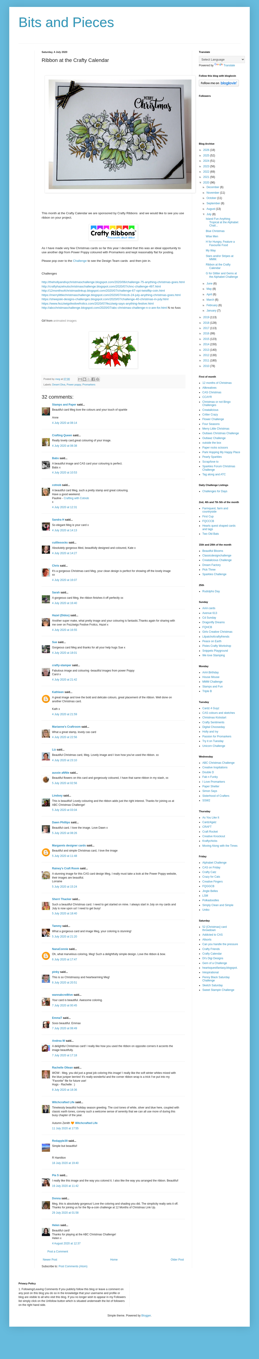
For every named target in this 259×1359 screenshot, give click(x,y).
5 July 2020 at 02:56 (64, 783)
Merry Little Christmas (215, 428)
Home (114, 1259)
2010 (206, 366)
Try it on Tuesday (213, 741)
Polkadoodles (210, 900)
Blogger (146, 1315)
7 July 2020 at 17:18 (64, 1055)
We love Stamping (213, 655)
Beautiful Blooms (212, 551)
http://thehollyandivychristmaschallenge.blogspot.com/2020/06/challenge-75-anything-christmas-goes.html (113, 282)
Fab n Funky (210, 777)
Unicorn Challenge (213, 746)
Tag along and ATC (214, 474)
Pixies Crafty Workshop (216, 645)
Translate (224, 65)
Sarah (56, 592)
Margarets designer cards (69, 845)
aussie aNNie (60, 772)
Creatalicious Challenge (217, 560)
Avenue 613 (209, 613)
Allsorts (206, 939)
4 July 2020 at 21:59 (64, 714)
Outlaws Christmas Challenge (220, 433)
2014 (206, 344)
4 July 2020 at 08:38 (64, 445)
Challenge (80, 261)
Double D (208, 772)
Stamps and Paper (64, 404)
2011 (206, 360)
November (213, 192)
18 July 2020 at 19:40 (65, 1163)
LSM (205, 895)
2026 (206, 150)
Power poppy (74, 384)
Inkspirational (210, 972)
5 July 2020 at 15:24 (64, 886)
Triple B (207, 691)
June (210, 283)
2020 (206, 182)
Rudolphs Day (211, 591)
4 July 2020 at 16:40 (64, 603)
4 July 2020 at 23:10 (64, 760)
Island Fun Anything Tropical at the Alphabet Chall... (222, 222)
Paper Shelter (210, 786)
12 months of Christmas (217, 383)
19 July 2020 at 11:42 (65, 1186)
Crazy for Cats (211, 876)
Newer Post (50, 1259)
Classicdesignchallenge (216, 555)
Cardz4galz (209, 822)
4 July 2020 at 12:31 (64, 507)
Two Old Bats (210, 533)
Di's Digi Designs (212, 958)
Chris (55, 565)
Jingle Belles (210, 891)
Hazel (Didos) (61, 615)
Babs (55, 458)
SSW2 (206, 800)
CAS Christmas (211, 392)
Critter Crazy (210, 414)
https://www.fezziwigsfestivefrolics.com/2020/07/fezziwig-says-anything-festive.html (98, 303)
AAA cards (208, 608)
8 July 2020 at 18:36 (64, 1089)
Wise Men (212, 236)
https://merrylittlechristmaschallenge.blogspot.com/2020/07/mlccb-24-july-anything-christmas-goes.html (111, 295)
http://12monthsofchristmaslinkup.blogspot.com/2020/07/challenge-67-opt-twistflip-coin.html (103, 290)
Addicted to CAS (212, 934)
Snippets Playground (215, 650)
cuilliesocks (60, 542)
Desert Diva (58, 384)
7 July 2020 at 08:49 (64, 1028)
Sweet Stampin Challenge (218, 990)
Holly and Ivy (210, 731)
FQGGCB (208, 886)
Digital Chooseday (213, 727)
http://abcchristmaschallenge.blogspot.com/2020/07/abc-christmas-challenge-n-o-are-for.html (104, 307)
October (212, 198)
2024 (206, 160)
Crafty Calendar (212, 953)
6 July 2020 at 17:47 (64, 959)
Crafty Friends (211, 949)
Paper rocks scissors (215, 447)
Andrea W (58, 1040)
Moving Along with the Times (219, 845)
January (212, 310)
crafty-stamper (61, 665)
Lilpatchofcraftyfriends (215, 636)
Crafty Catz (209, 872)
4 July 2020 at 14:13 (64, 530)
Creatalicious (210, 410)
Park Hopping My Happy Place (221, 452)
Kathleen (58, 692)
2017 (206, 328)
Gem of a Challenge (214, 963)
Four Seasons (211, 424)
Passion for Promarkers (216, 736)
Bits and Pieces (66, 22)
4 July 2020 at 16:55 (64, 630)
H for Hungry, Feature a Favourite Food (220, 243)
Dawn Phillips (61, 822)
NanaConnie (60, 949)
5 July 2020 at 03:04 (64, 810)
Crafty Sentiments (213, 722)
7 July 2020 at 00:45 (64, 1005)
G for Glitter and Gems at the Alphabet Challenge (222, 275)
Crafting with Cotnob (76, 498)
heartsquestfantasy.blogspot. (220, 967)
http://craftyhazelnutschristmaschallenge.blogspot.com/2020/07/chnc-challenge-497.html (101, 286)
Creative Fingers (212, 881)
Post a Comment (57, 1251)
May (210, 288)
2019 (206, 317)
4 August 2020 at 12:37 (66, 1243)
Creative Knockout (213, 836)
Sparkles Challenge (214, 574)
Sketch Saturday (212, 985)
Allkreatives (209, 387)
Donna (56, 1198)
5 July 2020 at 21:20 (64, 936)
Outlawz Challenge (214, 438)
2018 (206, 322)
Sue (54, 642)
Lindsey (57, 795)
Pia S (55, 1175)
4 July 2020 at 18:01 (64, 652)
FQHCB (207, 627)
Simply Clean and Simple (217, 905)
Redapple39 (60, 1140)
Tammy (57, 926)
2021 (206, 177)
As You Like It (210, 817)
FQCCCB (208, 521)
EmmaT (57, 1018)
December (213, 187)
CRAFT (207, 826)
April (210, 294)
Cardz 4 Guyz (210, 708)
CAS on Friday (211, 867)
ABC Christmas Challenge (218, 762)
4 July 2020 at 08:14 (64, 422)
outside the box (211, 442)
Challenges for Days (214, 491)
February (212, 305)
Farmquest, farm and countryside (215, 510)
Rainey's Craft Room (65, 868)
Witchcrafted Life (63, 1102)
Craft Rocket (210, 831)
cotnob (56, 485)
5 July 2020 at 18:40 (64, 913)
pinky (55, 972)
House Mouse (210, 677)
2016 (206, 333)
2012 (206, 355)
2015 (206, 339)
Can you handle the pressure (220, 944)
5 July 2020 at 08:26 (64, 833)
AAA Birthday (210, 672)
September (214, 203)
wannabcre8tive (62, 994)
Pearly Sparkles (212, 456)
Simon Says (209, 791)
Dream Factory (211, 565)
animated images (65, 320)
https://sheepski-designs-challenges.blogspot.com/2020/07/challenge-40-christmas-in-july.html (105, 299)
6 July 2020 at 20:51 (64, 982)
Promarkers (88, 384)
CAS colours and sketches (218, 713)
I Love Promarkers (213, 781)
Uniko (206, 909)
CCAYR (207, 397)
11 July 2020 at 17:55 (65, 1128)
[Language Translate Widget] (222, 59)
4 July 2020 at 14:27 (64, 553)
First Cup (208, 516)
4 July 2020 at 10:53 (64, 472)
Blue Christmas (215, 231)
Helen (56, 1225)
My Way (211, 250)
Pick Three (209, 569)
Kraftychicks (209, 841)
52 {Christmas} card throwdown (214, 928)
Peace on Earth (212, 641)
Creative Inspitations (215, 767)
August (211, 209)
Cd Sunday (209, 617)
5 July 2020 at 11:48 (64, 856)
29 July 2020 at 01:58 (65, 1212)
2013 (206, 349)
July (209, 214)
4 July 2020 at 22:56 (64, 737)
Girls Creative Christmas (217, 631)
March (211, 299)
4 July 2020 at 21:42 (64, 679)
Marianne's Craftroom (66, 726)
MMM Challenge (212, 681)
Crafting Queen (62, 435)
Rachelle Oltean (62, 1067)
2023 (206, 166)
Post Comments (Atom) (73, 1266)
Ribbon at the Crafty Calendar (218, 266)
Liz (54, 749)
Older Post (177, 1259)
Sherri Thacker (61, 899)
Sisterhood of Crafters (215, 795)
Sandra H (58, 519)
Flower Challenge (213, 419)
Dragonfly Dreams (213, 622)
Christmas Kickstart (214, 717)
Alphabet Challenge (214, 862)
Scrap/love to (210, 461)
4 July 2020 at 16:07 (64, 580)
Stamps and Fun (212, 686)
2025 (206, 155)
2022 (206, 171)
